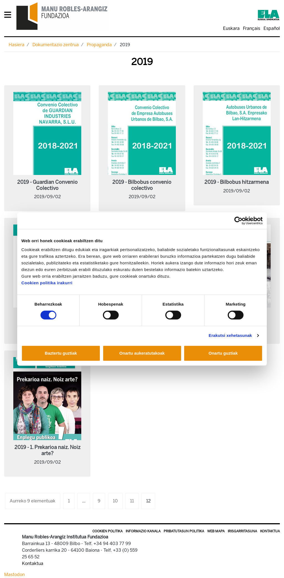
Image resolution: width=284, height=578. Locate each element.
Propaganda (99, 44)
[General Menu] (9, 16)
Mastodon (14, 574)
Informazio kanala (143, 531)
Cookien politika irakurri (46, 282)
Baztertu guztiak (61, 353)
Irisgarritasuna (242, 531)
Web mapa (216, 531)
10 (115, 501)
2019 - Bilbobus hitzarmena (236, 182)
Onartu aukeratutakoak (141, 353)
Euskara (231, 28)
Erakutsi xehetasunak (230, 335)
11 (132, 501)
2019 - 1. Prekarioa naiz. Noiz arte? (47, 450)
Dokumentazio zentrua (55, 44)
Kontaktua (270, 531)
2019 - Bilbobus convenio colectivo (141, 185)
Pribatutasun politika (184, 531)
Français (251, 28)
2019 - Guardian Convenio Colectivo (47, 185)
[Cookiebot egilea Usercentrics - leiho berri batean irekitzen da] (238, 220)
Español (271, 28)
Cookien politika (107, 531)
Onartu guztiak (223, 353)
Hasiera (16, 44)
